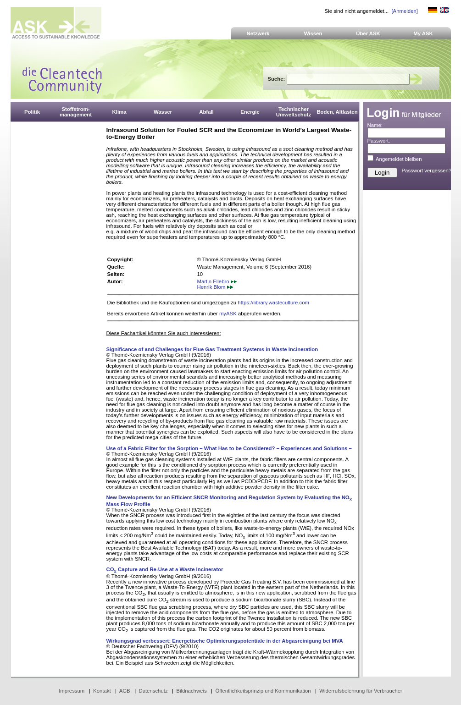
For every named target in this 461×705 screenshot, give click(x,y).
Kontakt (102, 691)
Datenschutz (153, 691)
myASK (228, 313)
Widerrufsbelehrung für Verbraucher (360, 691)
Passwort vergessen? (427, 170)
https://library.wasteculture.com (273, 302)
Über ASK (368, 33)
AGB (124, 691)
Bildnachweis (191, 691)
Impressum (71, 691)
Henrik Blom (215, 287)
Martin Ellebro (217, 281)
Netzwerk (258, 33)
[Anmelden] (404, 11)
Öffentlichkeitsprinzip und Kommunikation (263, 691)
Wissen (313, 33)
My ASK (423, 33)
